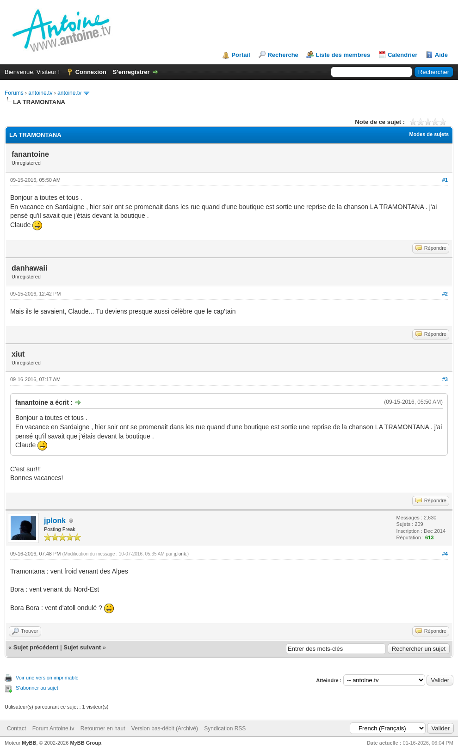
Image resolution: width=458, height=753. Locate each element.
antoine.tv (40, 93)
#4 (445, 553)
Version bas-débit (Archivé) (164, 728)
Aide (441, 54)
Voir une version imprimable (47, 677)
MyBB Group (85, 743)
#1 (445, 180)
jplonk (55, 521)
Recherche (282, 54)
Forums (14, 93)
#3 (445, 379)
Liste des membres (343, 54)
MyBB (29, 743)
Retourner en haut (102, 728)
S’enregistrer (130, 71)
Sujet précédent (36, 647)
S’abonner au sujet (37, 688)
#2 (445, 293)
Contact (16, 728)
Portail (240, 54)
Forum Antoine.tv (53, 728)
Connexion (90, 71)
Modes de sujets (429, 134)
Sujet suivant (82, 647)
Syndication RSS (225, 728)
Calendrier (402, 54)
